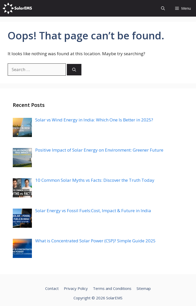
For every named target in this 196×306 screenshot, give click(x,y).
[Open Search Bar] (163, 8)
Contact (52, 288)
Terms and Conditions (112, 288)
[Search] (74, 69)
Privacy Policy (76, 288)
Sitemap (144, 288)
